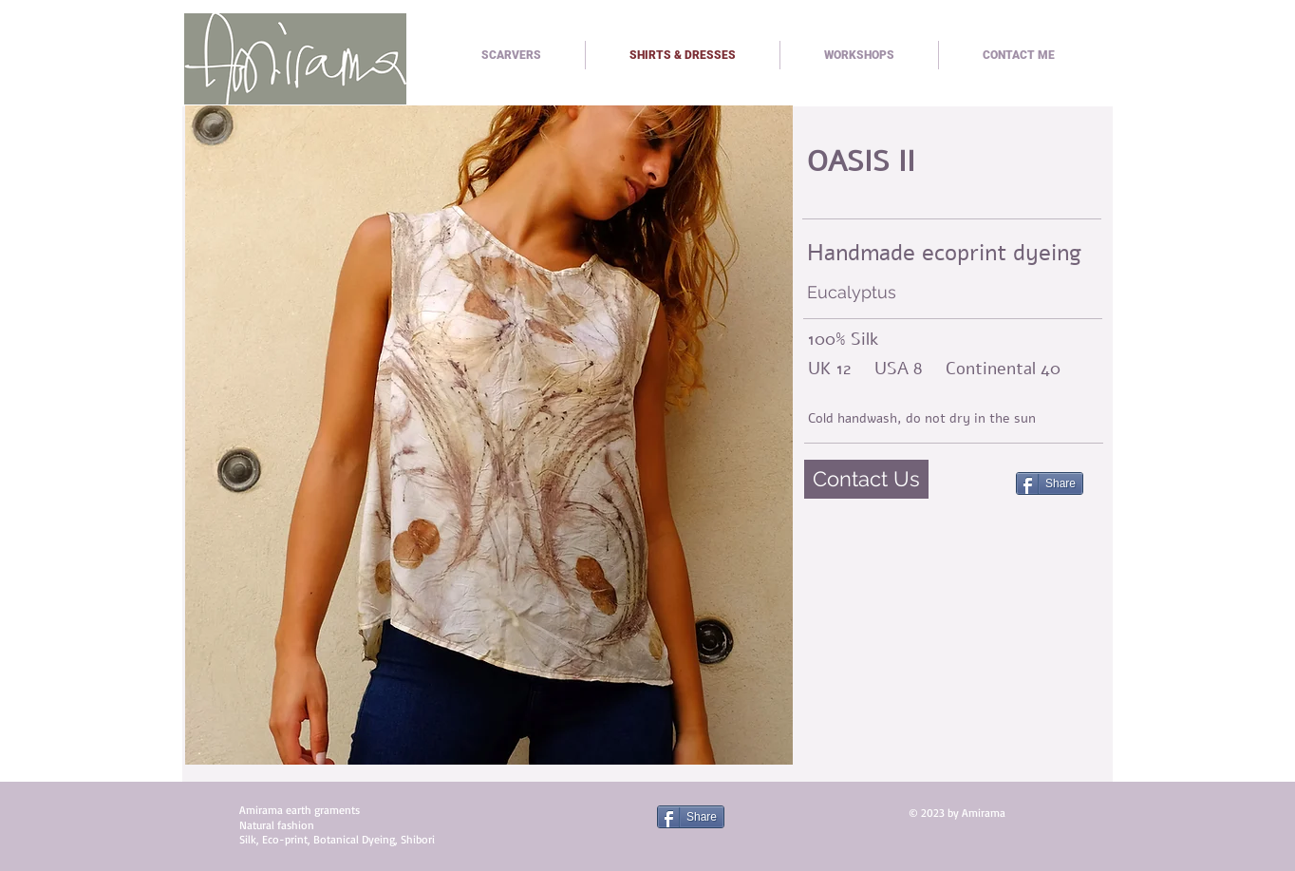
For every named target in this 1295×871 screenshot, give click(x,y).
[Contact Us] (866, 479)
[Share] (1049, 483)
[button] (489, 435)
